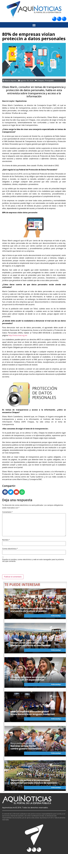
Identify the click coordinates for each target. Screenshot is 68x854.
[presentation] (19, 569)
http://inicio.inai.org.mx (17, 335)
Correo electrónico (10, 549)
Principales (49, 80)
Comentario (7, 512)
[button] (34, 25)
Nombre (6, 540)
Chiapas (40, 80)
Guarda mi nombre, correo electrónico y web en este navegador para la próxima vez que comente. (33, 560)
